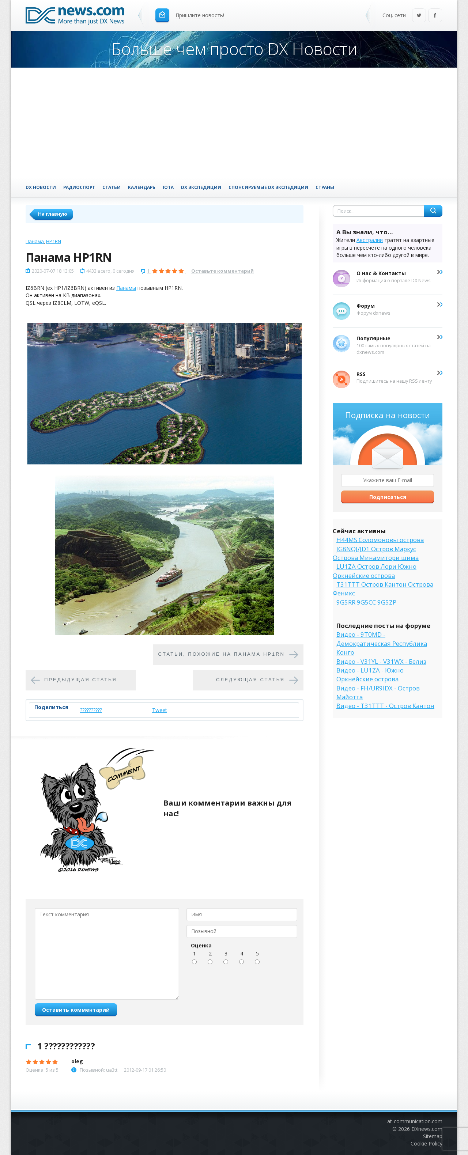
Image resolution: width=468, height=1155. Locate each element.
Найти (433, 211)
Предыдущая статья (80, 679)
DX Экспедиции (201, 187)
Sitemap (432, 1136)
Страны (325, 187)
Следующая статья (250, 679)
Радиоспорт (79, 187)
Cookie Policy (426, 1143)
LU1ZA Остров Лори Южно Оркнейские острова (374, 570)
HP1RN (53, 241)
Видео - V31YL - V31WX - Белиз (381, 661)
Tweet (159, 710)
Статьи (111, 187)
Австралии (369, 239)
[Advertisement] (234, 122)
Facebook (435, 15)
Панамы (126, 287)
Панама (35, 241)
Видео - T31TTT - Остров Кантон (385, 705)
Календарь (141, 187)
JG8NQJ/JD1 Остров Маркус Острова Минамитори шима (376, 553)
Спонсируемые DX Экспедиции (268, 187)
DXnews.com (426, 1128)
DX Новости (41, 187)
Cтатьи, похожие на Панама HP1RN (221, 654)
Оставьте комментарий (222, 271)
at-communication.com (414, 1121)
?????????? (91, 710)
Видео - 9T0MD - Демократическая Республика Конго (381, 643)
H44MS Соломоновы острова (380, 539)
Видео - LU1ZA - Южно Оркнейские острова (370, 674)
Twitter (419, 15)
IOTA (168, 187)
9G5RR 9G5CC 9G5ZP (366, 602)
